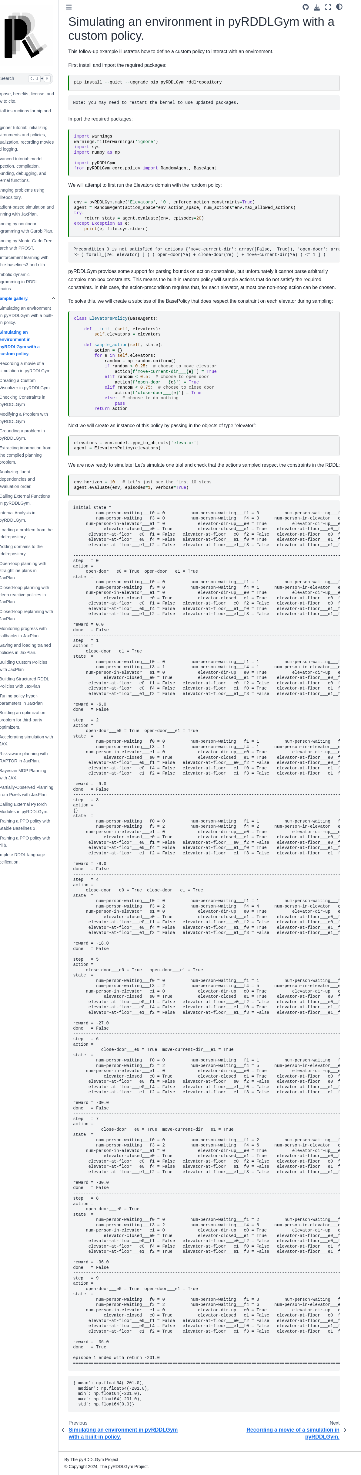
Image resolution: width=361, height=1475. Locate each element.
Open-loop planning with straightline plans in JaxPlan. (36, 571)
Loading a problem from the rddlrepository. (39, 533)
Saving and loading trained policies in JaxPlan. (38, 649)
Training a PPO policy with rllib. (38, 842)
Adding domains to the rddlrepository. (34, 550)
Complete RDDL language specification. (33, 858)
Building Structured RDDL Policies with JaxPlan (37, 682)
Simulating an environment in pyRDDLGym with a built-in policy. (39, 315)
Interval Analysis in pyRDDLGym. (31, 516)
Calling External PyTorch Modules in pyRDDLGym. (37, 808)
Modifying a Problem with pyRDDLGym (37, 418)
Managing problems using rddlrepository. (33, 194)
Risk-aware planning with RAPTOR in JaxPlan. (37, 757)
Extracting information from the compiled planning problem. (39, 455)
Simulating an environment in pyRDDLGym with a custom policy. (33, 343)
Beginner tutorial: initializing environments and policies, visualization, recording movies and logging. (37, 138)
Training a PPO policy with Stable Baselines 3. (38, 825)
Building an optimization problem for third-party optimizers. (36, 720)
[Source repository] (317, 7)
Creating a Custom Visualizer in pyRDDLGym (38, 384)
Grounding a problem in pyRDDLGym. (35, 434)
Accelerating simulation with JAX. (40, 740)
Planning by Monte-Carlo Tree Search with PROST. (37, 244)
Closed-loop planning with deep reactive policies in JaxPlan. (38, 595)
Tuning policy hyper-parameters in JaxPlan (34, 699)
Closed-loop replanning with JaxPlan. (40, 615)
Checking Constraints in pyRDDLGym (36, 401)
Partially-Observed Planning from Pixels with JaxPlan (40, 791)
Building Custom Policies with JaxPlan (37, 666)
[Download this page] (328, 7)
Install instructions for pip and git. (36, 114)
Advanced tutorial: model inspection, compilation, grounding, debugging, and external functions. (34, 169)
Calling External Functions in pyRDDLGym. (38, 500)
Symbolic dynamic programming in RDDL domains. (29, 281)
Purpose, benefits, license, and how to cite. (38, 97)
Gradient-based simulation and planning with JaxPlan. (37, 211)
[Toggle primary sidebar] (82, 7)
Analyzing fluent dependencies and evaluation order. (30, 479)
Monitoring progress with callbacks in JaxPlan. (36, 632)
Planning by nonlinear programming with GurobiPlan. (37, 227)
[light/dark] (350, 6)
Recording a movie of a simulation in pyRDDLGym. (39, 367)
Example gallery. (25, 298)
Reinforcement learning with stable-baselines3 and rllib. (35, 261)
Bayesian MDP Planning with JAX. (36, 774)
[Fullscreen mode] (339, 7)
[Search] (36, 78)
